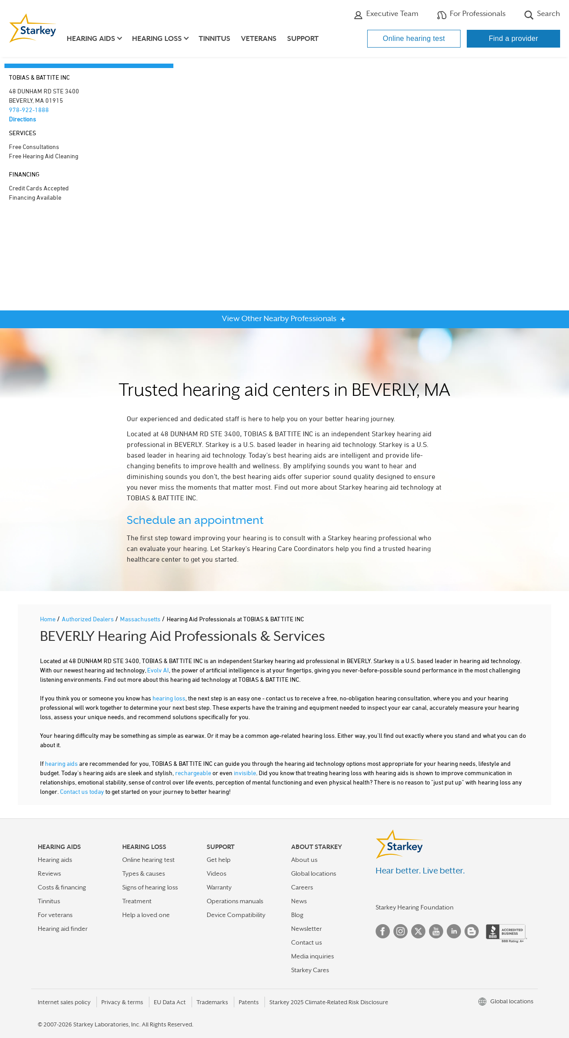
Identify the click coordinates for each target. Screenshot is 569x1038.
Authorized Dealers (88, 619)
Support (303, 39)
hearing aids (61, 763)
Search (542, 14)
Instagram (400, 931)
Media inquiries (312, 956)
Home (48, 619)
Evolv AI (158, 670)
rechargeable (193, 772)
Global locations (313, 873)
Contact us (306, 942)
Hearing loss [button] (157, 39)
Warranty (219, 887)
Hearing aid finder (63, 928)
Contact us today (82, 791)
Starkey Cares (310, 970)
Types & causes (143, 873)
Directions (22, 119)
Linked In (454, 931)
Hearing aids (55, 859)
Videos (216, 873)
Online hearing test (414, 38)
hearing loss (168, 698)
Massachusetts (141, 619)
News (299, 901)
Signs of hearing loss (150, 887)
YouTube (436, 931)
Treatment (137, 901)
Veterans (258, 39)
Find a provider (513, 38)
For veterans (55, 914)
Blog (297, 914)
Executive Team (385, 14)
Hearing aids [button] (91, 39)
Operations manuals (235, 901)
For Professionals (471, 14)
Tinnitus (214, 39)
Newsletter (306, 928)
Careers (302, 887)
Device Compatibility (236, 914)
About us (304, 859)
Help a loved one (146, 914)
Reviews (49, 873)
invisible (245, 772)
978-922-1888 (29, 109)
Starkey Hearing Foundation (414, 907)
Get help (219, 859)
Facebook (383, 931)
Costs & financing (62, 887)
